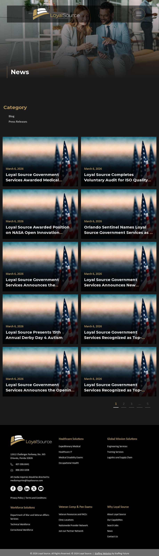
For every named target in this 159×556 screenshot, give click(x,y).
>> (154, 404)
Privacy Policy (16, 498)
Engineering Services (117, 446)
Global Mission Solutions (122, 439)
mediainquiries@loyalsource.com (26, 480)
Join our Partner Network (71, 531)
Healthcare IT (66, 452)
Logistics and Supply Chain (119, 457)
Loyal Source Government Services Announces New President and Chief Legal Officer (118, 285)
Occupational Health (69, 463)
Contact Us (112, 536)
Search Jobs (112, 525)
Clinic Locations (66, 520)
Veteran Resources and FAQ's (73, 514)
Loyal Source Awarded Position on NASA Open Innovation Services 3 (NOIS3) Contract (38, 232)
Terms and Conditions (36, 498)
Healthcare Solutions (71, 439)
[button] (139, 14)
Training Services (115, 452)
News (110, 531)
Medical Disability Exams (71, 457)
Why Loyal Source (118, 507)
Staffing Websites (103, 553)
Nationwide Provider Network (73, 525)
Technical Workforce (20, 524)
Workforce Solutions (22, 507)
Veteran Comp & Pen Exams (75, 507)
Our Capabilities (115, 520)
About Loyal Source (116, 514)
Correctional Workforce (21, 530)
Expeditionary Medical (69, 446)
